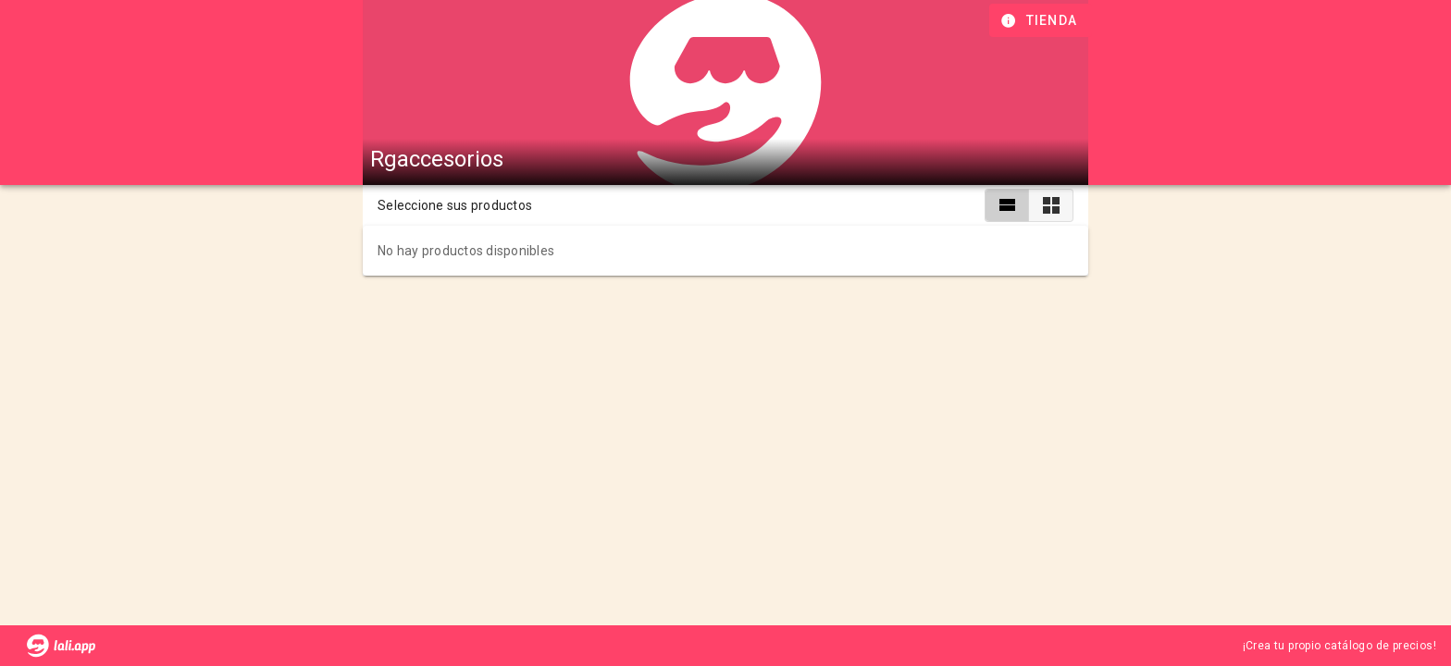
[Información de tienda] (1040, 20)
